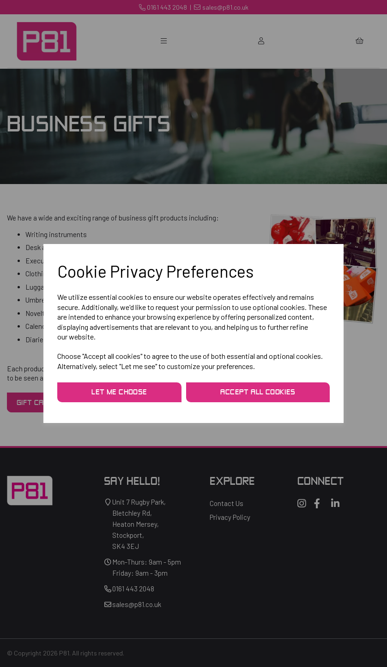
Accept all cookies (257, 392)
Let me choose (119, 392)
